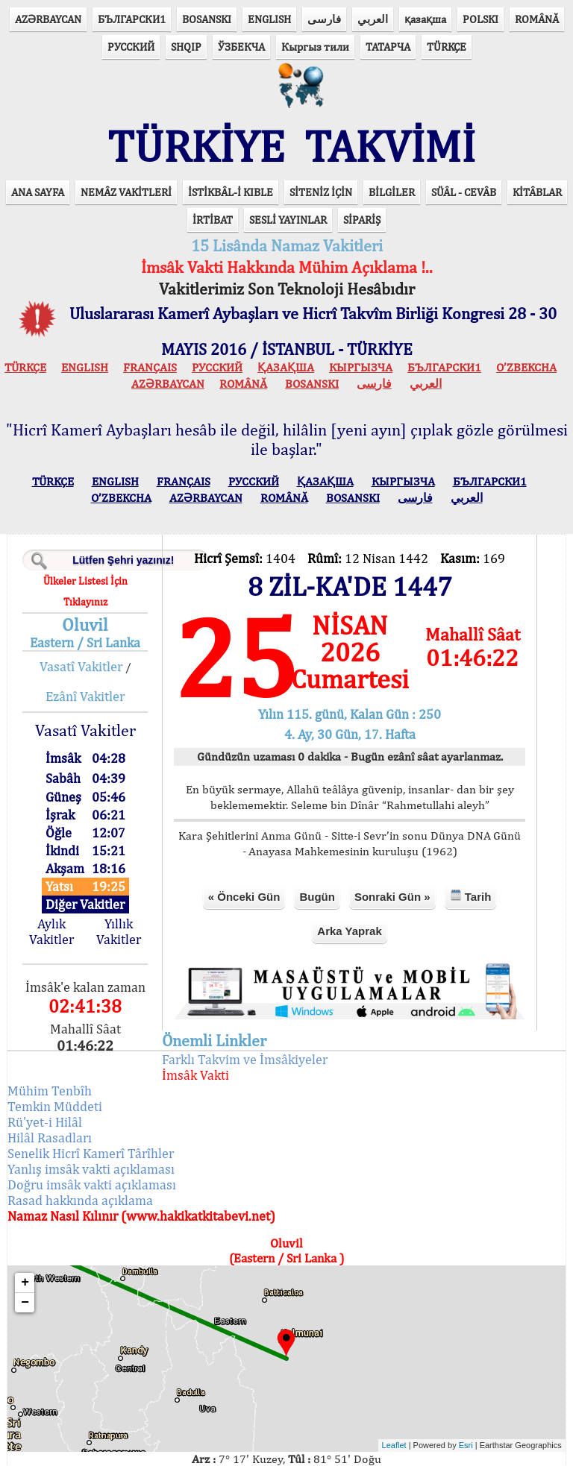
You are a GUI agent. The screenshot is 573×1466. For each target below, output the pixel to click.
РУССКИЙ (130, 46)
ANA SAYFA (37, 148)
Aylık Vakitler (54, 888)
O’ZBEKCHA (526, 324)
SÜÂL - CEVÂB (463, 148)
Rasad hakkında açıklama (83, 1156)
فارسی (324, 19)
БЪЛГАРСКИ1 (132, 19)
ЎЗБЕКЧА (241, 46)
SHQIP (186, 46)
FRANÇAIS (150, 324)
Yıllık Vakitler (120, 888)
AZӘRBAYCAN (48, 19)
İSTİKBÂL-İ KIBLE (230, 148)
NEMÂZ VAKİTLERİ (126, 148)
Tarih (470, 853)
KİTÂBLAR (537, 148)
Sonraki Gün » (392, 853)
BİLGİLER (392, 148)
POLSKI (480, 19)
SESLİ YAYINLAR (288, 176)
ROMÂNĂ (537, 19)
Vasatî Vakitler (83, 623)
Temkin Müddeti (57, 1062)
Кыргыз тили (315, 46)
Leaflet (391, 1401)
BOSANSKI (206, 19)
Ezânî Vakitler (87, 653)
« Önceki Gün (243, 853)
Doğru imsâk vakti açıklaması (94, 1140)
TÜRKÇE (446, 46)
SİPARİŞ (362, 176)
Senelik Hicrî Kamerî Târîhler (93, 1109)
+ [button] (28, 1239)
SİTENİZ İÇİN (320, 148)
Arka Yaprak (349, 887)
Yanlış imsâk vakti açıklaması (94, 1125)
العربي (372, 19)
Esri (463, 1401)
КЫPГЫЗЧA (360, 324)
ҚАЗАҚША (285, 324)
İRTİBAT (212, 176)
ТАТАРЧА (388, 46)
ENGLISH (269, 19)
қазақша (425, 19)
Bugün (316, 853)
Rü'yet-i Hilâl (47, 1078)
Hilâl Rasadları (52, 1093)
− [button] (28, 1259)
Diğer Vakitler (87, 861)
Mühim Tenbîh (52, 1046)
